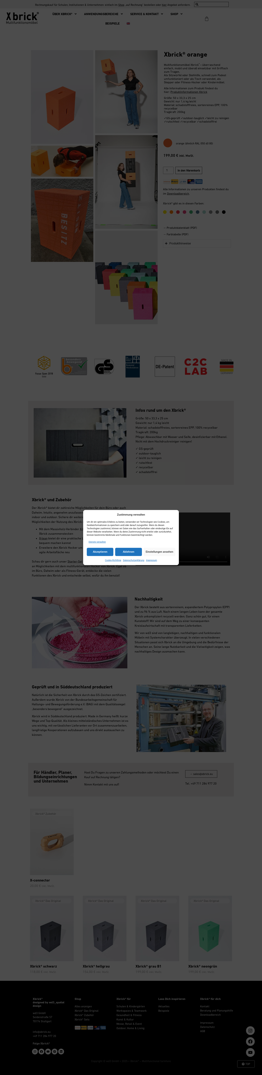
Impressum (151, 560)
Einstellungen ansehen (159, 551)
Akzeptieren (100, 551)
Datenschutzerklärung (133, 560)
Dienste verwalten (97, 542)
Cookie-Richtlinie (113, 560)
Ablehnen (128, 551)
